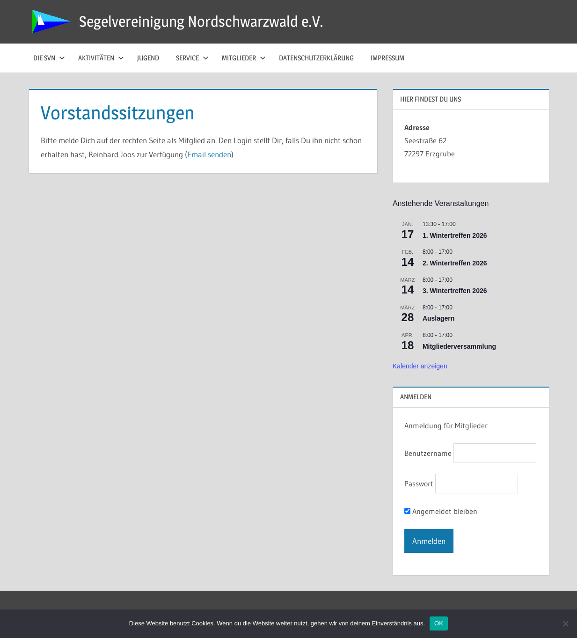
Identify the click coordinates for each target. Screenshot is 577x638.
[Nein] (565, 623)
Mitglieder (244, 57)
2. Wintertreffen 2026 (455, 263)
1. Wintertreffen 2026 (455, 235)
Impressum (387, 57)
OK (438, 623)
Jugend (148, 57)
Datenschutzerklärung (316, 57)
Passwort (418, 484)
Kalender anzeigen (420, 366)
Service (192, 57)
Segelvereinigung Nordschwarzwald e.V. (201, 21)
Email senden (209, 154)
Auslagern (438, 318)
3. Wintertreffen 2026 (455, 290)
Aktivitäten (101, 57)
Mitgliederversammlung (459, 346)
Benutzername (428, 453)
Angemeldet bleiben (440, 511)
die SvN (49, 57)
